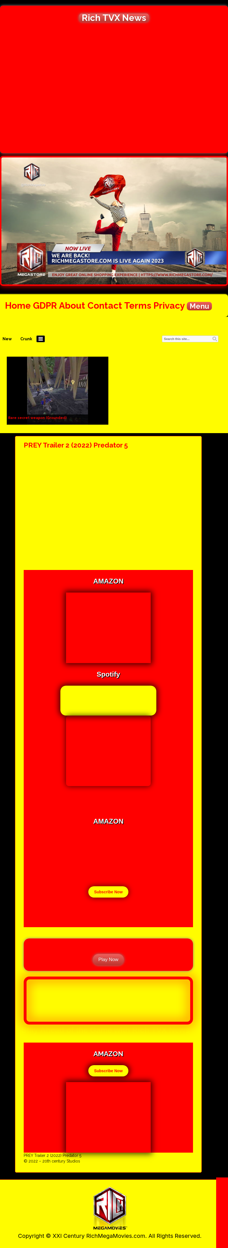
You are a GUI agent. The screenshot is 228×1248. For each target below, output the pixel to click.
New (7, 339)
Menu (199, 306)
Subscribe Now (108, 892)
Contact (104, 305)
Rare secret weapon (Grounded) (37, 418)
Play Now (108, 959)
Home (18, 305)
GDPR (45, 305)
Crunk (26, 339)
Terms (137, 305)
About (72, 305)
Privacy (169, 305)
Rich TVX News (114, 18)
